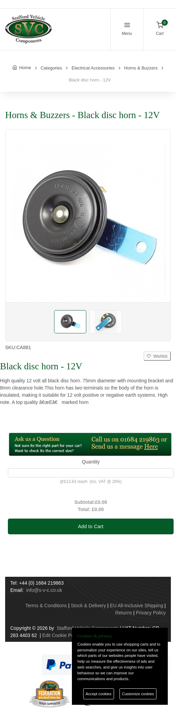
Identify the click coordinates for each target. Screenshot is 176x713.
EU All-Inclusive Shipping (136, 605)
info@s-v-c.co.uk (44, 590)
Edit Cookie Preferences (68, 635)
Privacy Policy (151, 612)
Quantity (91, 461)
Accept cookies (98, 694)
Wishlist (157, 356)
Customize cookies (138, 694)
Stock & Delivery (88, 605)
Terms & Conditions (46, 605)
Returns (123, 612)
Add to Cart (91, 526)
